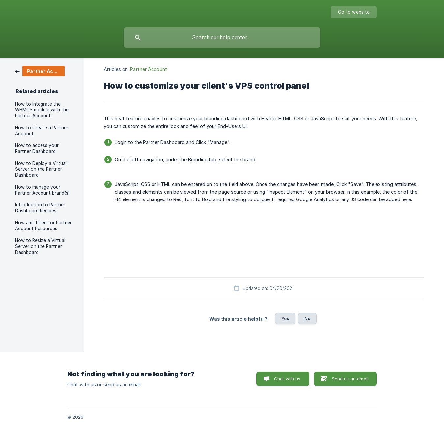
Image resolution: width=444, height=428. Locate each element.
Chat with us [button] (287, 378)
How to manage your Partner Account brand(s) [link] (42, 190)
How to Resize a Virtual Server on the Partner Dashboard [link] (40, 246)
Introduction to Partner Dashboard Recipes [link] (40, 207)
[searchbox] (222, 37)
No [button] (307, 318)
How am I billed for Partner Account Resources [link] (43, 225)
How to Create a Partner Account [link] (41, 130)
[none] (354, 12)
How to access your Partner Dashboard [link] (37, 148)
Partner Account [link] (148, 69)
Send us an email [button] (350, 378)
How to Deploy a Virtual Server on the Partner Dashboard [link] (41, 169)
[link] (40, 71)
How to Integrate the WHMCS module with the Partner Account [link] (42, 109)
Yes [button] (285, 318)
